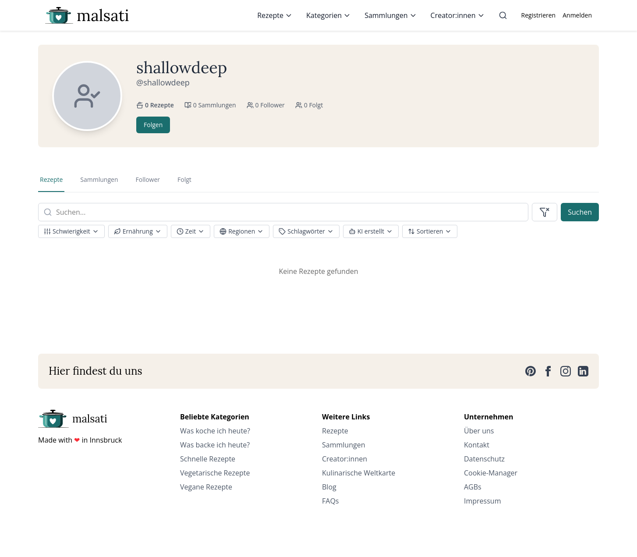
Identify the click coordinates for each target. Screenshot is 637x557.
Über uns (479, 431)
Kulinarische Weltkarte (358, 473)
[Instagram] (565, 371)
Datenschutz (484, 459)
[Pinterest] (530, 371)
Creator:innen (458, 15)
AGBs (472, 487)
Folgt (184, 179)
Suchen (580, 212)
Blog (329, 487)
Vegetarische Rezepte (215, 473)
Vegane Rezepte (206, 487)
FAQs (330, 501)
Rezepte (274, 15)
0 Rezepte (155, 105)
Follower (147, 179)
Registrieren (538, 15)
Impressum (482, 501)
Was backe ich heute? (215, 445)
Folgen (153, 125)
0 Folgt (309, 105)
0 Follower (266, 105)
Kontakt (476, 445)
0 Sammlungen (210, 105)
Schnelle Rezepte (207, 459)
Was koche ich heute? (215, 431)
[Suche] (503, 15)
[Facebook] (548, 371)
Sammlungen (390, 15)
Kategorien (328, 15)
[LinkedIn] (583, 371)
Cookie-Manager (490, 473)
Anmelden (577, 15)
